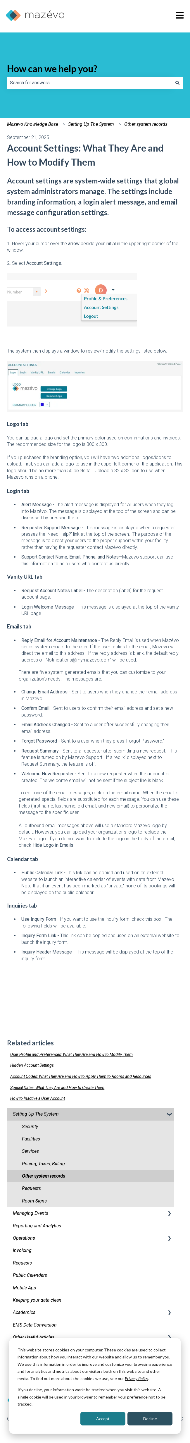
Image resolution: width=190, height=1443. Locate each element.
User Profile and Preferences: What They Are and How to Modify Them (71, 1054)
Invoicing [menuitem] (22, 1250)
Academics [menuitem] (24, 1312)
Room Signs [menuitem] (34, 1201)
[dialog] (95, 1386)
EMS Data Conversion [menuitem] (35, 1325)
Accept (103, 1418)
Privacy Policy (136, 1378)
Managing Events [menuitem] (30, 1213)
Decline (150, 1418)
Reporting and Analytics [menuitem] (37, 1226)
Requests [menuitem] (31, 1188)
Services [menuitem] (30, 1151)
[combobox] (89, 82)
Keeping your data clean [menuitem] (37, 1300)
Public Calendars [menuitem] (30, 1275)
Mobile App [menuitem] (24, 1288)
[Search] (177, 82)
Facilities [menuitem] (31, 1139)
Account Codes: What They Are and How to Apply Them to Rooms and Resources (80, 1076)
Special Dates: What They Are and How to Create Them (57, 1087)
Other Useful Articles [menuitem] (33, 1337)
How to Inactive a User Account (37, 1098)
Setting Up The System (91, 124)
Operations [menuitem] (24, 1238)
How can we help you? (52, 68)
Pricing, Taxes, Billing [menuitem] (43, 1164)
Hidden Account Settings (32, 1065)
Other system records (145, 124)
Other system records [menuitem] (43, 1176)
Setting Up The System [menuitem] (36, 1114)
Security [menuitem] (30, 1126)
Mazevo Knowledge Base (32, 124)
